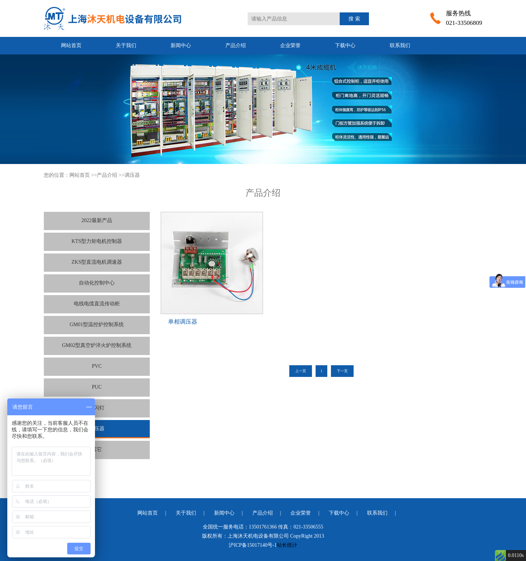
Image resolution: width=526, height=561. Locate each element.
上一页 (300, 371)
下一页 (342, 371)
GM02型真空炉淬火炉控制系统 (97, 345)
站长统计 (287, 545)
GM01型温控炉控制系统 (97, 324)
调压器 (132, 175)
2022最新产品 (96, 220)
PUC (97, 387)
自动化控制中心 (97, 283)
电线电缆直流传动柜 (97, 303)
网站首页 (71, 45)
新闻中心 (181, 45)
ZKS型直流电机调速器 (97, 262)
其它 (97, 449)
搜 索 (354, 19)
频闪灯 (96, 408)
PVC (97, 366)
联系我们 (400, 45)
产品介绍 (235, 45)
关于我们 (126, 45)
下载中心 (345, 45)
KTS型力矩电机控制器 (97, 241)
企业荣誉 (290, 45)
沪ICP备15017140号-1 (253, 545)
